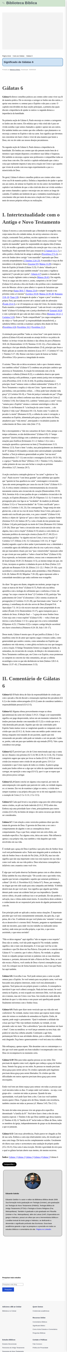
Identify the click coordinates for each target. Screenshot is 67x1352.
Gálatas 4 (37, 1158)
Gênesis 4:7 (36, 275)
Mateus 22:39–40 (46, 295)
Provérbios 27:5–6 (49, 255)
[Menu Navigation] (3, 3)
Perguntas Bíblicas (39, 1334)
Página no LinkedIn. (44, 1230)
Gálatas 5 (46, 1158)
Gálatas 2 (21, 1158)
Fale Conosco (37, 1345)
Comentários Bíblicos (40, 1323)
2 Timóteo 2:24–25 (31, 261)
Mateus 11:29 (45, 265)
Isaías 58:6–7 (19, 291)
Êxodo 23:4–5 (9, 305)
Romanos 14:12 (54, 315)
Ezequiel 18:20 (56, 311)
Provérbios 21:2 (38, 328)
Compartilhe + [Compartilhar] (9, 1165)
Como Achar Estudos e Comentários (45, 1330)
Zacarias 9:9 (33, 265)
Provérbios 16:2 (23, 328)
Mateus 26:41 (43, 278)
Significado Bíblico (39, 1326)
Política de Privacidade (40, 1348)
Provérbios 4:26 (9, 328)
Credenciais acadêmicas (41, 1312)
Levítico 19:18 (32, 295)
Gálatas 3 (29, 1158)
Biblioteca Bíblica (21, 3)
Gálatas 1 (13, 1158)
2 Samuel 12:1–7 (52, 252)
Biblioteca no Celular (9, 1312)
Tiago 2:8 (14, 298)
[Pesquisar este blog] (12, 1285)
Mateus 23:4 (31, 291)
